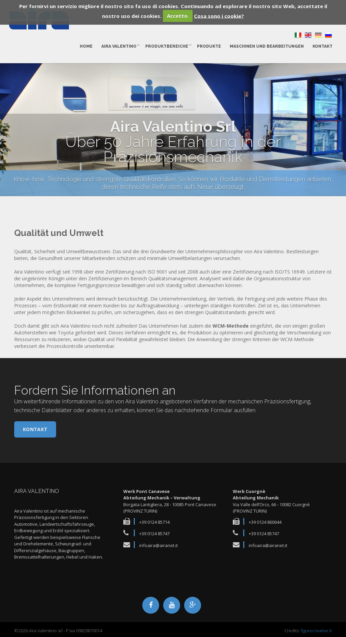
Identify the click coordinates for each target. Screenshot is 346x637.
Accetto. (178, 15)
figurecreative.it (316, 631)
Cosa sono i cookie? (219, 15)
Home (86, 46)
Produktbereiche (166, 46)
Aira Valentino (119, 46)
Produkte (209, 46)
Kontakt (322, 46)
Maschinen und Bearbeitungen (267, 46)
